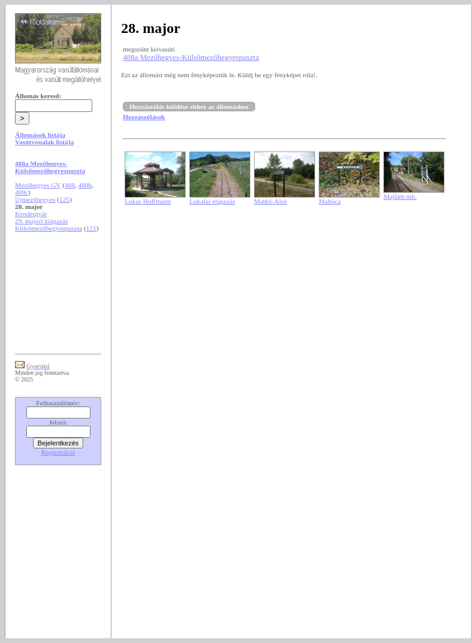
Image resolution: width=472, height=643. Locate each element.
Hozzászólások (144, 116)
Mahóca (330, 201)
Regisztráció (58, 452)
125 (64, 199)
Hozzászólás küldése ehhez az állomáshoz (189, 106)
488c (21, 192)
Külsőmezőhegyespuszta (48, 228)
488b (85, 185)
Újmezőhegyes (35, 199)
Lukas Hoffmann (148, 201)
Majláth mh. (399, 196)
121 (91, 228)
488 (70, 185)
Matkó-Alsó (270, 201)
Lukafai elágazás (212, 201)
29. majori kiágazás (41, 221)
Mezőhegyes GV (37, 185)
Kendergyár (31, 213)
